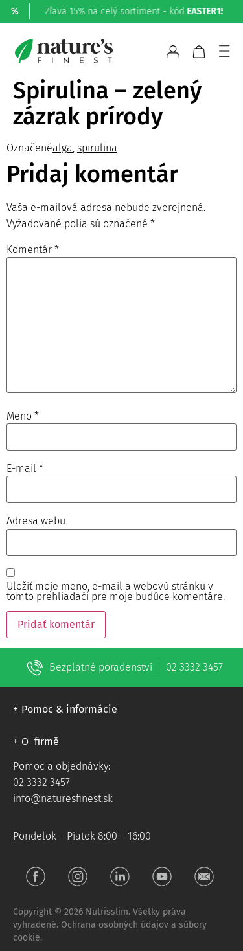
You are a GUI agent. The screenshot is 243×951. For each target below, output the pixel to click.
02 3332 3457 (194, 667)
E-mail (24, 469)
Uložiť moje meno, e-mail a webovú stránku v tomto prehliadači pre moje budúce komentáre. (115, 591)
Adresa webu (35, 521)
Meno (22, 416)
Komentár (32, 250)
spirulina (97, 148)
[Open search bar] (151, 51)
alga (62, 148)
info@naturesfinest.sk (63, 798)
